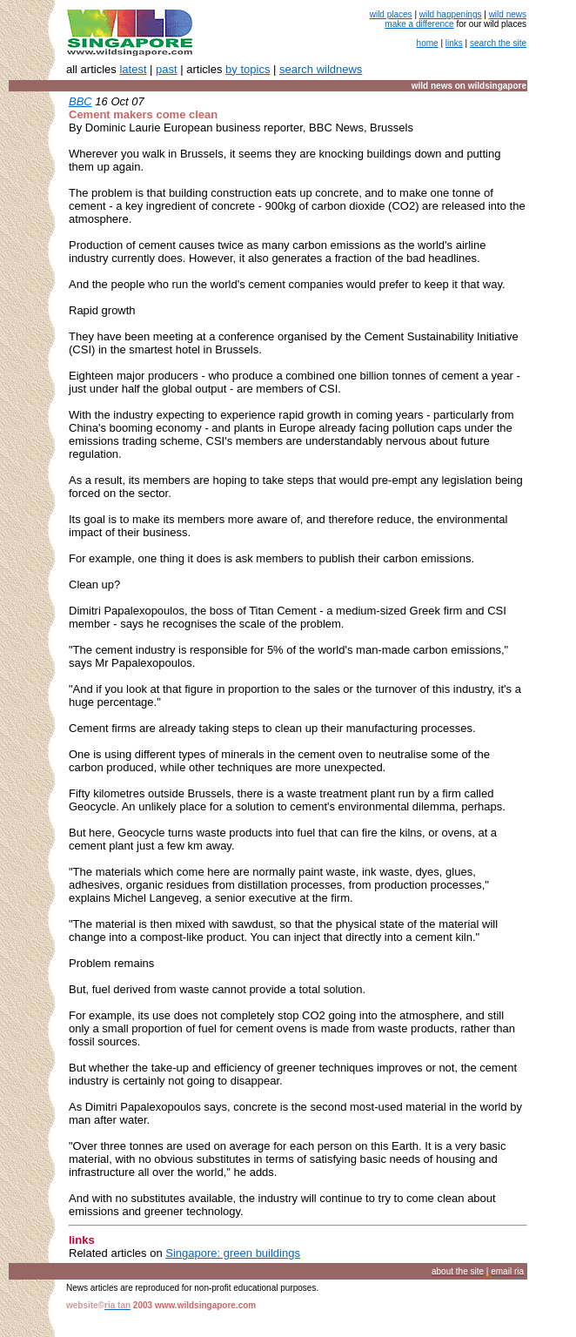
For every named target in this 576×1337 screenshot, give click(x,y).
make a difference (419, 24)
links (454, 43)
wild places (391, 14)
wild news (507, 14)
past (166, 69)
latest (132, 69)
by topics (247, 69)
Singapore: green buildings (232, 1253)
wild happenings (450, 14)
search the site (498, 43)
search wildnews (320, 69)
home (428, 43)
